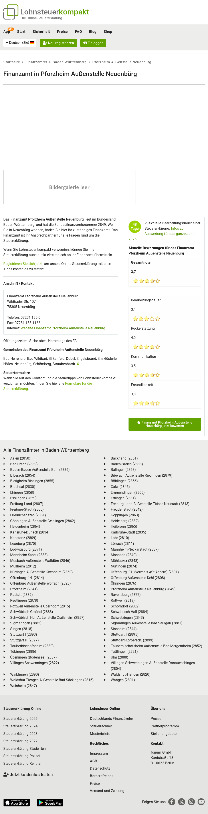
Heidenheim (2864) (25, 526)
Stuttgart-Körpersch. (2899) (132, 640)
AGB (93, 761)
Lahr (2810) (120, 538)
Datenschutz (100, 768)
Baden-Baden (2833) (127, 464)
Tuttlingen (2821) (124, 651)
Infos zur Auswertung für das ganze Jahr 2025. (161, 233)
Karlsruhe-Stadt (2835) (128, 532)
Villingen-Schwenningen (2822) (34, 663)
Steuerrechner (101, 726)
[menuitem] (19, 43)
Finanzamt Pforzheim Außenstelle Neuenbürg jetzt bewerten (164, 424)
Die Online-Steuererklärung (41, 18)
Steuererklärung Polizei (21, 756)
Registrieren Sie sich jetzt (22, 264)
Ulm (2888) (119, 657)
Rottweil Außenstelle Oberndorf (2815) (40, 606)
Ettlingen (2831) (123, 498)
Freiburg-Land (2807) (26, 504)
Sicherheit (41, 32)
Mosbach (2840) (124, 555)
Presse (156, 718)
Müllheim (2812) (23, 566)
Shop (108, 32)
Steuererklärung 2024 (20, 726)
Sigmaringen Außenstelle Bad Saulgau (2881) (146, 623)
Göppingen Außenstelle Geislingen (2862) (42, 521)
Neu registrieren (58, 43)
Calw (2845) (120, 487)
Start (21, 32)
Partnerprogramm (165, 726)
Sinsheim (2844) (124, 629)
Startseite (11, 62)
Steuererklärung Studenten (24, 748)
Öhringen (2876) (123, 583)
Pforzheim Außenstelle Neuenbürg (121, 62)
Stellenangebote (163, 734)
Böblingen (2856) (124, 481)
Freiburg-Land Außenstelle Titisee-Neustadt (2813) (150, 504)
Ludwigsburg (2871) (26, 549)
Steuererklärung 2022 (20, 741)
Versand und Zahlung (107, 791)
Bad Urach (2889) (24, 464)
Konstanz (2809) (23, 538)
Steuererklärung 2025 (20, 718)
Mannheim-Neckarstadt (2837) (135, 549)
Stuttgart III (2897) (24, 640)
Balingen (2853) (123, 470)
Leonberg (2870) (23, 543)
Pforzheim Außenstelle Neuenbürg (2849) (143, 589)
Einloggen (93, 43)
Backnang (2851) (124, 458)
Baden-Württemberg (70, 62)
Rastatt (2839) (21, 595)
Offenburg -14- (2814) (27, 578)
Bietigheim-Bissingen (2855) (32, 481)
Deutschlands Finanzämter (111, 718)
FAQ (78, 32)
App (6, 32)
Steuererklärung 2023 (20, 734)
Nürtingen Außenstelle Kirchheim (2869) (41, 572)
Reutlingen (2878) (24, 600)
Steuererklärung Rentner (22, 763)
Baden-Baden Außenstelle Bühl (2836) (40, 470)
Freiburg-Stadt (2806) (27, 509)
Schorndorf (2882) (125, 606)
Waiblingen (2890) (24, 674)
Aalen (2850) (20, 458)
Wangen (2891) (123, 680)
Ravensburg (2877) (126, 595)
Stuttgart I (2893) (23, 634)
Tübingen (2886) (23, 651)
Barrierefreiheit (101, 776)
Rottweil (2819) (123, 600)
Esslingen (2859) (23, 498)
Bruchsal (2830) (22, 487)
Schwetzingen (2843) (127, 617)
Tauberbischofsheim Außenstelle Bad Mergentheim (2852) (156, 646)
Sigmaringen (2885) (26, 623)
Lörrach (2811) (122, 543)
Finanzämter (36, 62)
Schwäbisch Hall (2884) (129, 612)
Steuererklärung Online (22, 709)
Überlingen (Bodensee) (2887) (33, 657)
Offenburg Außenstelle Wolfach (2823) (40, 583)
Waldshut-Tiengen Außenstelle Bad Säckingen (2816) (52, 680)
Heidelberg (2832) (125, 521)
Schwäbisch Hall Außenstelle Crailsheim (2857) (47, 617)
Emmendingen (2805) (128, 492)
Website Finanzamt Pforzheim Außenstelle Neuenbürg (63, 328)
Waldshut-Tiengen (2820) (131, 674)
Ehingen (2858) (22, 492)
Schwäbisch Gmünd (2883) (31, 612)
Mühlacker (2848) (125, 561)
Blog (93, 32)
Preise (62, 32)
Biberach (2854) (22, 475)
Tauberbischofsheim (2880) (32, 646)
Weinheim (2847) (23, 686)
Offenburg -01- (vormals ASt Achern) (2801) (145, 572)
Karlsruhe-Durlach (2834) (30, 532)
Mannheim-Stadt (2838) (29, 555)
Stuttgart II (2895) (125, 634)
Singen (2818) (21, 629)
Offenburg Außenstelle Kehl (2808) (138, 578)
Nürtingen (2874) (124, 566)
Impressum (99, 753)
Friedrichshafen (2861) (28, 515)
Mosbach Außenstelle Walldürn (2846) (40, 561)
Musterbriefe (100, 734)
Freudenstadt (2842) (127, 509)
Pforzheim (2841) (24, 589)
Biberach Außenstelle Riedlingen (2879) (141, 475)
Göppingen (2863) (125, 515)
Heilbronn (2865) (124, 526)
